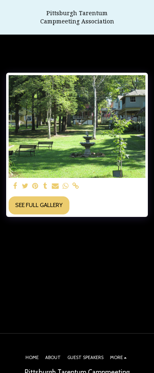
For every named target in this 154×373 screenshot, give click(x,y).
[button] (9, 17)
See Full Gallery (38, 205)
